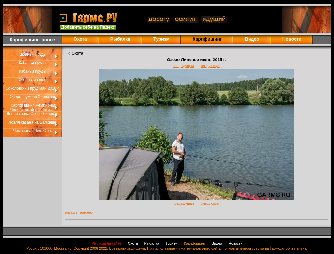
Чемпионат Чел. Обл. (32, 130)
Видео (252, 39)
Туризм (161, 39)
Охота (80, 39)
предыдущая (183, 66)
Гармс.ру (277, 248)
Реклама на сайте (106, 243)
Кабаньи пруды (32, 62)
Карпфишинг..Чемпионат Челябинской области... (33, 107)
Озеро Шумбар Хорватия (32, 96)
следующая (210, 66)
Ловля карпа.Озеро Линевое (32, 113)
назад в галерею (79, 212)
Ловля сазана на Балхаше (32, 122)
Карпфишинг (194, 243)
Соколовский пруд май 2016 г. (32, 88)
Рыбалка (120, 39)
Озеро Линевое (33, 79)
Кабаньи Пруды (32, 54)
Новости (292, 39)
